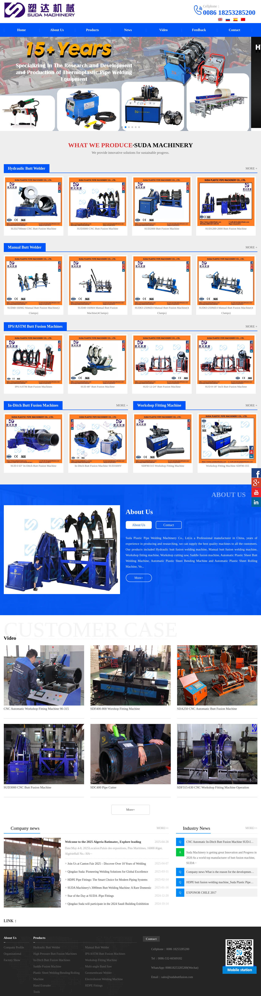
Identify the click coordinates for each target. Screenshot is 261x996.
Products (92, 30)
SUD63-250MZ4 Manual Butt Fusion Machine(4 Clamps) (162, 310)
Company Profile (14, 947)
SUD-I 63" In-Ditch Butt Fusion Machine (33, 465)
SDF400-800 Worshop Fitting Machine (115, 708)
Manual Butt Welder (97, 947)
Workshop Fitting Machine (101, 960)
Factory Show (12, 960)
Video (163, 30)
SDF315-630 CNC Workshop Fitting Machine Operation (213, 787)
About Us (57, 30)
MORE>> (162, 828)
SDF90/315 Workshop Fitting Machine (162, 465)
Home (21, 30)
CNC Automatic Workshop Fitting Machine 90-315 (36, 708)
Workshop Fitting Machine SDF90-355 (227, 465)
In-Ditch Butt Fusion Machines (51, 960)
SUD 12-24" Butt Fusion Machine (162, 386)
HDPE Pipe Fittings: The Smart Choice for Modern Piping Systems (108, 879)
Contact (234, 30)
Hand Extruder (42, 985)
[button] (122, 127)
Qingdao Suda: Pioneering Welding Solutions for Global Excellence (108, 871)
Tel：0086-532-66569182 (166, 958)
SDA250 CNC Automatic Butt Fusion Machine (207, 708)
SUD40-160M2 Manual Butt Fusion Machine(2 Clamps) (33, 310)
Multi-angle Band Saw (98, 966)
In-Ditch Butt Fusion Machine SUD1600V (98, 465)
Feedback (199, 30)
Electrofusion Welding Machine (104, 979)
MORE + (251, 168)
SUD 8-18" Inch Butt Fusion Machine (226, 386)
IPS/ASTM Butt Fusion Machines (33, 386)
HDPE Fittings (94, 985)
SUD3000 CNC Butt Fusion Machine (97, 228)
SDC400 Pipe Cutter (103, 787)
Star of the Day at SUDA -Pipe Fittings (91, 895)
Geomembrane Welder (98, 972)
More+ (138, 577)
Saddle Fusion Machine (47, 966)
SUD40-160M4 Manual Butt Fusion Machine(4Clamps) (98, 310)
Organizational (12, 953)
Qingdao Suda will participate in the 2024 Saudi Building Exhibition (108, 903)
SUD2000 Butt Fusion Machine (161, 228)
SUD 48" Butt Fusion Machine (98, 386)
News (128, 30)
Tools (36, 991)
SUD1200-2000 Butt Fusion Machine (226, 228)
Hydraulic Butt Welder (46, 947)
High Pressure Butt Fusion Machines (55, 953)
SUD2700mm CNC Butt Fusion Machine (33, 228)
